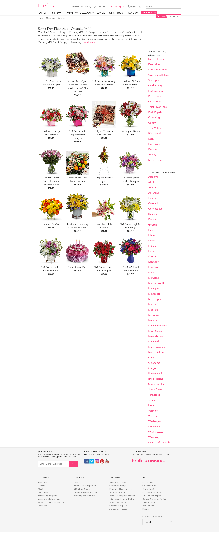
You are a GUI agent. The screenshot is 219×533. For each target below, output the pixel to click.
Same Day (134, 13)
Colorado (153, 203)
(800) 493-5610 (100, 6)
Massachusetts (156, 283)
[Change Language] (158, 522)
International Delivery (81, 6)
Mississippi (154, 299)
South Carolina (156, 384)
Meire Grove (155, 160)
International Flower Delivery (122, 499)
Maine (151, 272)
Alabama (153, 176)
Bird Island (154, 133)
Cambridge (154, 117)
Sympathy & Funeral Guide (86, 492)
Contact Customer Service (154, 499)
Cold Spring (155, 85)
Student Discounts (117, 482)
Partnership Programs (48, 495)
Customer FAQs (149, 485)
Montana (153, 309)
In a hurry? (162, 16)
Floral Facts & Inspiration (85, 485)
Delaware (153, 214)
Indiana (152, 246)
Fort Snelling (155, 90)
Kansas (152, 256)
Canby (152, 122)
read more (89, 42)
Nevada (152, 320)
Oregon (152, 368)
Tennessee (154, 394)
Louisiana (153, 267)
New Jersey (155, 331)
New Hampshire (157, 325)
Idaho (151, 235)
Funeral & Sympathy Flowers (122, 495)
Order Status (148, 482)
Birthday (56, 13)
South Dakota (156, 389)
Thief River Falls (157, 106)
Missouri (153, 304)
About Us (42, 482)
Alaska (152, 182)
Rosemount (154, 96)
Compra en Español (118, 505)
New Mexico (155, 336)
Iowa (151, 251)
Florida (152, 219)
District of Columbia (160, 442)
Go (74, 463)
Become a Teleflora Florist (49, 499)
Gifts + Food (116, 13)
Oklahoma (154, 362)
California (153, 198)
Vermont (153, 410)
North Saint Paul (157, 69)
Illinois (152, 240)
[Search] (163, 6)
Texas (151, 400)
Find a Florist (148, 489)
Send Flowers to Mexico (120, 502)
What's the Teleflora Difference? (52, 502)
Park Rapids (155, 112)
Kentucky (153, 261)
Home (40, 18)
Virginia (152, 416)
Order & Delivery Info (152, 492)
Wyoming (153, 437)
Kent (151, 138)
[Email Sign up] (53, 464)
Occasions (86, 13)
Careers (41, 485)
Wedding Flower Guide (84, 495)
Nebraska (154, 315)
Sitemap (146, 509)
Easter (42, 13)
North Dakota (156, 352)
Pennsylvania (155, 373)
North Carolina (156, 346)
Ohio (151, 357)
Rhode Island (155, 378)
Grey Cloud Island (158, 75)
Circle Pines (155, 101)
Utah (151, 405)
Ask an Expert (117, 6)
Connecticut (155, 208)
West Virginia (156, 432)
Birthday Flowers (117, 492)
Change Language (152, 516)
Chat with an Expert (151, 495)
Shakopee (154, 80)
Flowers (100, 13)
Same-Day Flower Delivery (121, 489)
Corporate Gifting (117, 485)
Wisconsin (154, 426)
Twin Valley (154, 128)
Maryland (153, 277)
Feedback (42, 505)
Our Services (43, 492)
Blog (76, 482)
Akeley (152, 154)
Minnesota (51, 18)
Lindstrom (154, 144)
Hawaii (152, 230)
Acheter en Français (118, 509)
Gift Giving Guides (82, 489)
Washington (155, 421)
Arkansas (153, 192)
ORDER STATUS (149, 13)
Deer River (154, 64)
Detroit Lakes (156, 59)
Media (41, 489)
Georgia (153, 224)
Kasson (152, 149)
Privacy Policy (148, 502)
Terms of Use (148, 505)
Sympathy (71, 13)
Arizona (152, 187)
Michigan (153, 288)
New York (154, 341)
